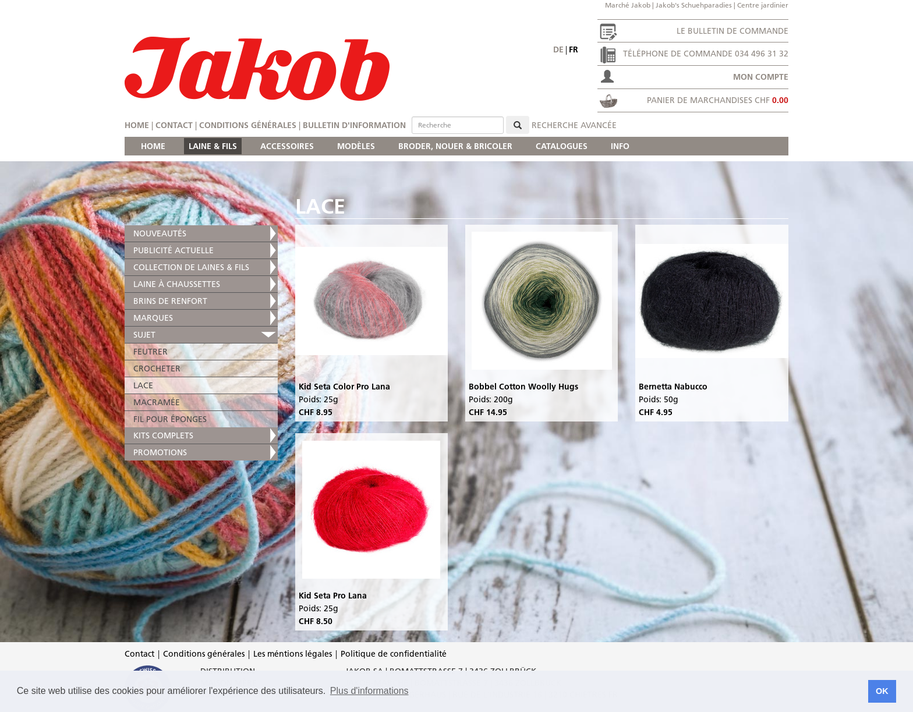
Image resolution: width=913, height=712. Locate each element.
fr (573, 49)
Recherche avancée (574, 125)
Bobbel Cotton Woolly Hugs (523, 386)
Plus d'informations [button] (369, 691)
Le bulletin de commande (732, 31)
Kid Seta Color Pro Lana (344, 386)
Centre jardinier (762, 5)
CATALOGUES (562, 146)
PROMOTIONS (160, 452)
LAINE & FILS (213, 146)
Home (137, 125)
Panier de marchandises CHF (717, 100)
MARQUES (153, 318)
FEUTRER (150, 351)
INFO (620, 146)
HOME (153, 146)
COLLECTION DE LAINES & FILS (191, 267)
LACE (143, 385)
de (558, 49)
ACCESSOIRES (287, 146)
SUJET (144, 335)
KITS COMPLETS (163, 435)
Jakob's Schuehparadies (694, 5)
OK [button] (882, 691)
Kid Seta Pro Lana (333, 595)
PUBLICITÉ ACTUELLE (173, 250)
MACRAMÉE (156, 402)
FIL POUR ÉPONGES (170, 419)
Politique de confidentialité (394, 654)
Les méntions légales (292, 654)
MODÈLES (356, 146)
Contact (174, 125)
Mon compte (760, 77)
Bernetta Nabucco (673, 386)
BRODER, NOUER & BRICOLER (455, 146)
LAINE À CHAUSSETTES (176, 284)
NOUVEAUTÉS (159, 233)
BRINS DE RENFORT (170, 301)
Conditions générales (247, 125)
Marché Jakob (627, 5)
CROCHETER (157, 368)
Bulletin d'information (354, 125)
